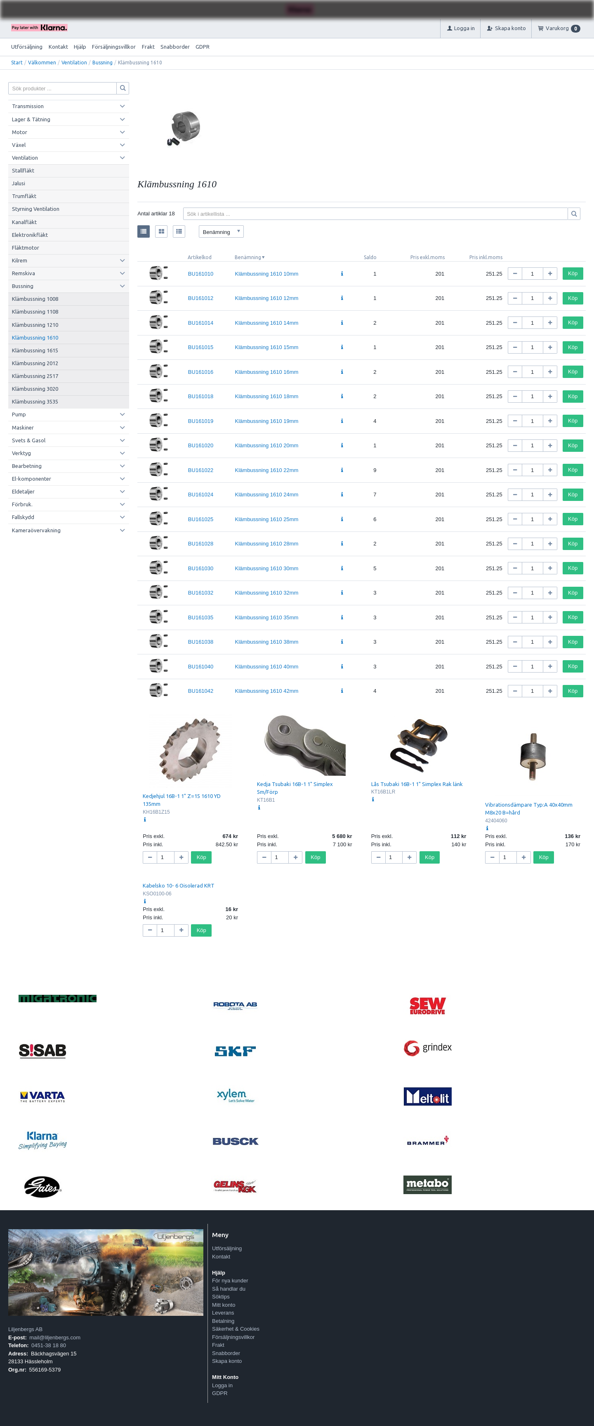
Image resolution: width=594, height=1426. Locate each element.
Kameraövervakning (36, 530)
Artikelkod (200, 257)
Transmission (28, 106)
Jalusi (18, 183)
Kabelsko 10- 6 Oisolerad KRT (178, 885)
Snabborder (175, 47)
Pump (19, 414)
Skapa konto (227, 1361)
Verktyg (21, 453)
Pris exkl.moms (427, 257)
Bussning (102, 62)
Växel (19, 145)
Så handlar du (228, 1289)
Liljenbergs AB (25, 1329)
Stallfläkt (23, 170)
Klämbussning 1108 (35, 311)
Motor (19, 132)
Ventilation (74, 62)
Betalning (223, 1321)
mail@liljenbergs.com (54, 1337)
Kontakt (58, 47)
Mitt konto (223, 1305)
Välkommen (42, 62)
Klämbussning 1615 (35, 350)
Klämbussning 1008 (35, 299)
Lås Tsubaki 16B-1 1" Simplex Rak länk (417, 784)
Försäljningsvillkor (114, 47)
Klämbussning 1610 (35, 337)
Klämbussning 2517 (35, 376)
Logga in (222, 1385)
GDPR (203, 47)
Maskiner (23, 427)
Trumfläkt (24, 196)
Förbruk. (22, 504)
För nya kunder (230, 1280)
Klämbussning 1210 (35, 325)
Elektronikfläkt (30, 235)
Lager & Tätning (31, 119)
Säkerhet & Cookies (235, 1329)
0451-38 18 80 (48, 1345)
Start (17, 62)
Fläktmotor (25, 247)
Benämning (248, 257)
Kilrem (19, 260)
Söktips (221, 1297)
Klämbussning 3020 (35, 389)
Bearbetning (27, 466)
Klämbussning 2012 (35, 363)
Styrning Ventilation (35, 209)
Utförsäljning (26, 47)
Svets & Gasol (28, 440)
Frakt (148, 47)
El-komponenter (31, 479)
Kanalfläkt (24, 222)
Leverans (223, 1313)
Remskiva (23, 273)
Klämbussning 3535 (35, 401)
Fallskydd (23, 517)
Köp (573, 273)
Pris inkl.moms (485, 257)
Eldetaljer (23, 491)
